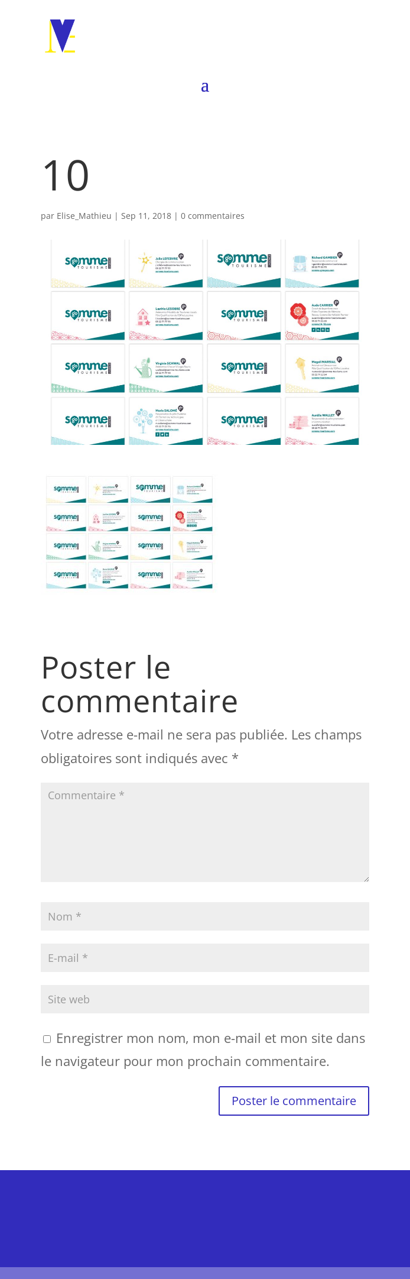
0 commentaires (213, 215)
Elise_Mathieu (84, 215)
